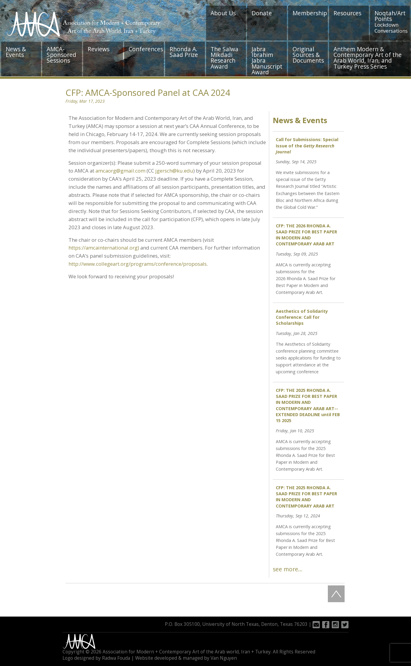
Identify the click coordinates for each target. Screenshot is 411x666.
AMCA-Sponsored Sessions (61, 54)
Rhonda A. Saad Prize (184, 52)
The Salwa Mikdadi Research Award (224, 57)
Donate (262, 13)
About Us (223, 13)
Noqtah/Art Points (391, 21)
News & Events (16, 52)
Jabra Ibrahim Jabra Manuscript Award (267, 60)
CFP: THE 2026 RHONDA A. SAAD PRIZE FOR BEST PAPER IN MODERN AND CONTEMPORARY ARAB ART (306, 235)
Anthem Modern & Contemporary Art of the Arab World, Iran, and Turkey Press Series (368, 57)
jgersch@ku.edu (174, 170)
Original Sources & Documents (308, 54)
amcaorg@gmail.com (120, 170)
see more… (287, 569)
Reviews (98, 49)
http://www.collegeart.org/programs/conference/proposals (137, 263)
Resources (347, 13)
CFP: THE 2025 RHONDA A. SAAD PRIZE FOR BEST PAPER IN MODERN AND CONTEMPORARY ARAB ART (306, 496)
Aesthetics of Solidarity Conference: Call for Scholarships (302, 317)
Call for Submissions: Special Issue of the (307, 145)
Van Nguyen (224, 658)
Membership (310, 13)
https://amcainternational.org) (103, 247)
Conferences (146, 49)
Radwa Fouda (116, 658)
